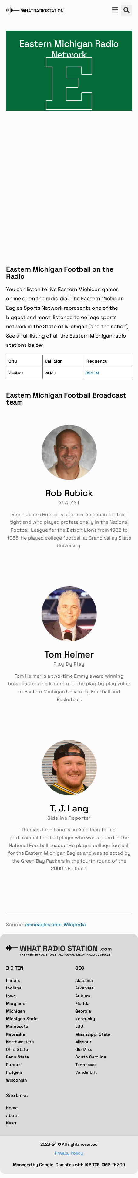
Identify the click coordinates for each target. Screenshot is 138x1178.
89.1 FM (92, 373)
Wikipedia (75, 924)
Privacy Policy (69, 1153)
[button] (115, 10)
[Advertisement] (69, 183)
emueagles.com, (43, 924)
